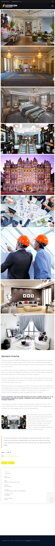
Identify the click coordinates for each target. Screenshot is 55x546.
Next (11, 462)
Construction (7, 473)
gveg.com (28, 540)
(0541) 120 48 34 (5, 1)
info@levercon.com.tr (16, 1)
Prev (5, 462)
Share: (3, 452)
